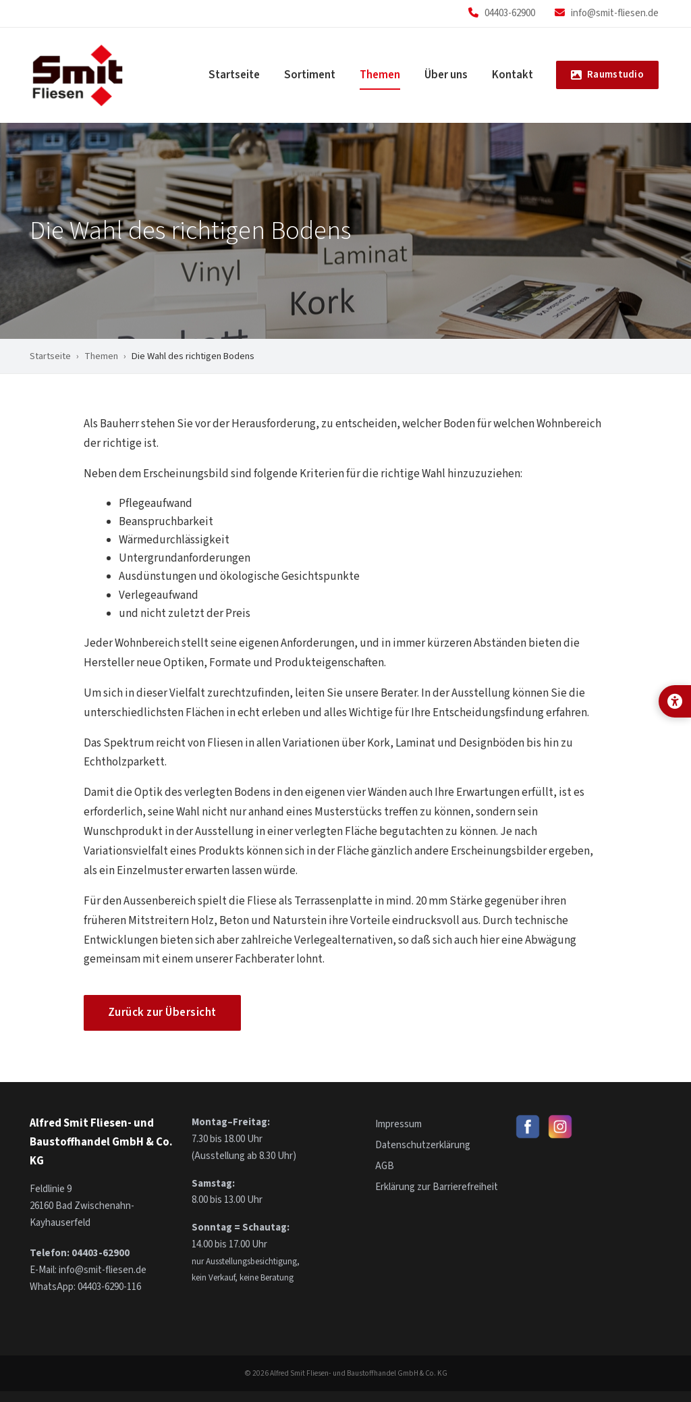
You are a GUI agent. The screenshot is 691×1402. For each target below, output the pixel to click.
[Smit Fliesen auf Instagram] (560, 1126)
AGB (384, 1166)
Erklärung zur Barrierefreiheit (436, 1187)
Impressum (398, 1124)
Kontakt (512, 75)
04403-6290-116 (109, 1287)
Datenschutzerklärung (422, 1145)
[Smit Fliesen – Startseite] (78, 75)
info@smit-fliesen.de (615, 13)
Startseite (234, 75)
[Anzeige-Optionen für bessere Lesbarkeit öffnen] (675, 701)
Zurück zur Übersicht (162, 1012)
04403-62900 (510, 13)
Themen (380, 75)
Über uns (446, 75)
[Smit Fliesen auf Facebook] (528, 1126)
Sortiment (309, 75)
